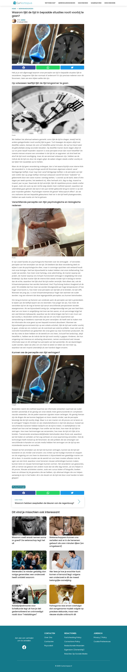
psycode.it (48, 645)
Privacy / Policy (100, 637)
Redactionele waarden (74, 645)
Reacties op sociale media (75, 654)
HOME (14, 9)
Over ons (48, 637)
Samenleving (96, 3)
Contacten (49, 641)
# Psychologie (18, 487)
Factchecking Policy (72, 637)
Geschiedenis (109, 3)
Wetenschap (50, 3)
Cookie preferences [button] (102, 641)
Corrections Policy (72, 641)
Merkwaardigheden (66, 3)
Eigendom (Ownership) (74, 649)
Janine (23, 20)
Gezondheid (83, 3)
